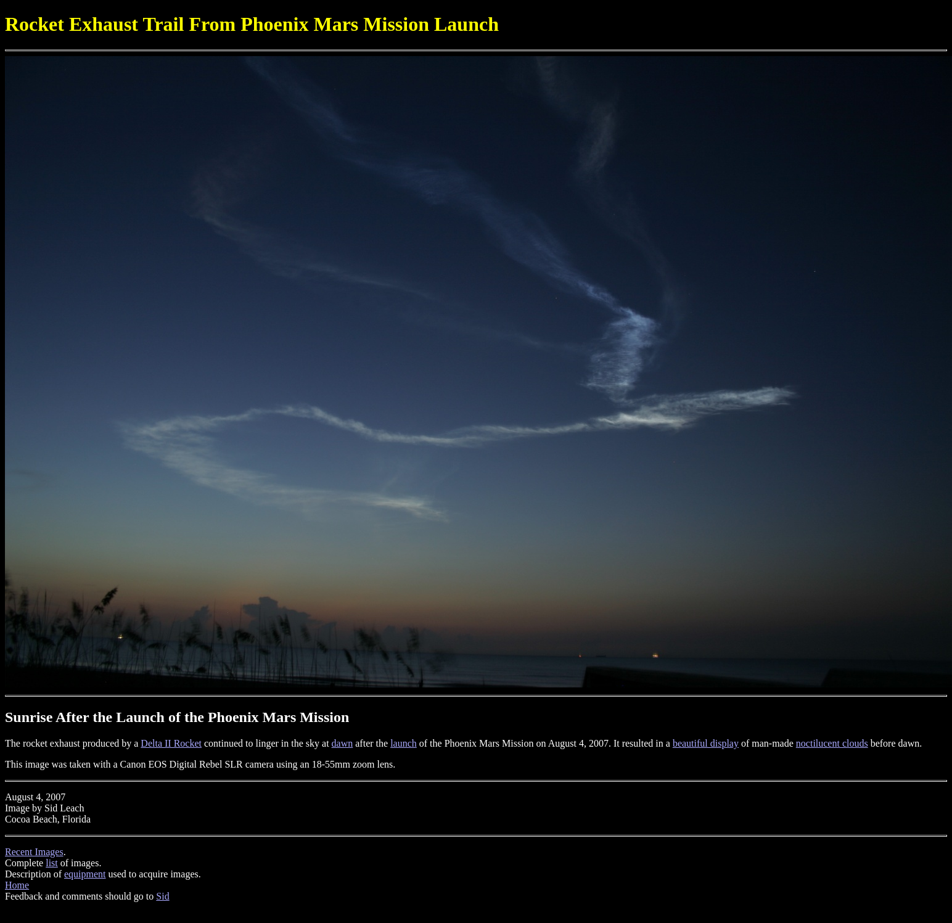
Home (17, 885)
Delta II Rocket (171, 743)
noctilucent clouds (832, 743)
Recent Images (34, 852)
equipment (85, 874)
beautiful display (706, 743)
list (52, 863)
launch (403, 743)
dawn (342, 743)
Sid (162, 896)
